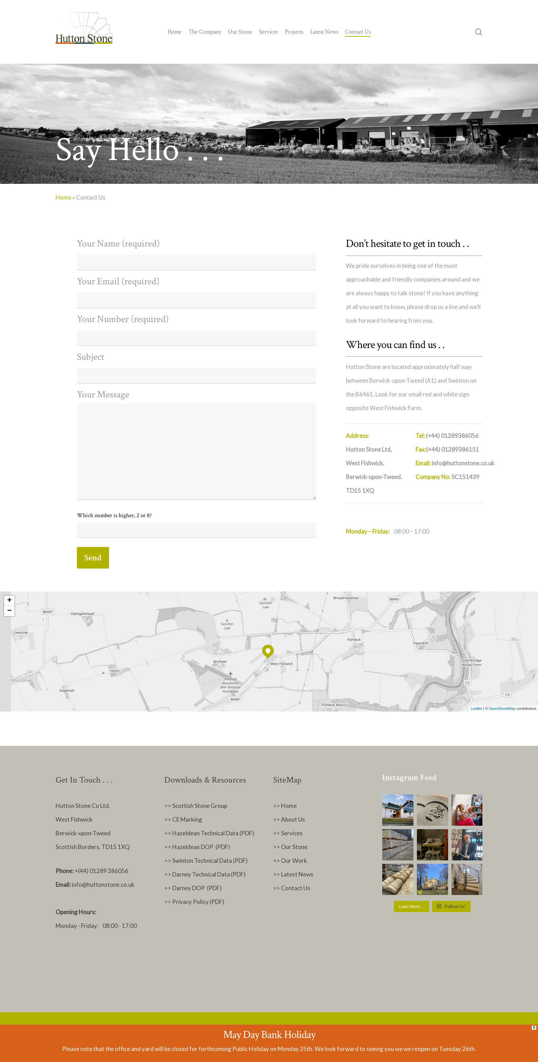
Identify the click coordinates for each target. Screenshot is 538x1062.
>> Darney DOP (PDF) (193, 888)
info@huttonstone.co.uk (103, 884)
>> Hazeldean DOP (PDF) (197, 846)
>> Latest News (293, 874)
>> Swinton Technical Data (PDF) (206, 860)
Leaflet (476, 708)
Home (63, 197)
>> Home (285, 805)
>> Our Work (290, 860)
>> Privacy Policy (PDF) (194, 901)
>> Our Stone (290, 846)
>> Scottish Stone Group (195, 805)
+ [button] (9, 601)
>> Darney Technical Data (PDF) (205, 874)
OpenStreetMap (502, 708)
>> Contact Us (291, 888)
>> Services (288, 833)
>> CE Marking (183, 819)
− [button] (9, 611)
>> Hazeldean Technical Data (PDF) (209, 833)
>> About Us (289, 819)
